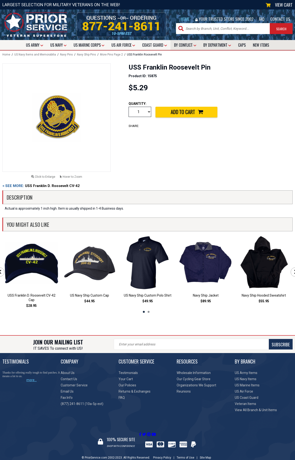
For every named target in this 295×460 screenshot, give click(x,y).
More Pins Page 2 (111, 54)
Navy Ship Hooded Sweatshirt (264, 295)
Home (6, 54)
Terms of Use (185, 453)
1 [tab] (144, 312)
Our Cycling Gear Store (193, 379)
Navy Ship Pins (86, 54)
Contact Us (69, 379)
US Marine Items (247, 385)
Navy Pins (66, 54)
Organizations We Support (196, 385)
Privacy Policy (162, 453)
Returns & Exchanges (134, 391)
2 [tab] (149, 312)
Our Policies (127, 385)
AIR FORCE (123, 45)
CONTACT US (280, 19)
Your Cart (126, 379)
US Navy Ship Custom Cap (89, 295)
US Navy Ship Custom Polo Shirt (147, 295)
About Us (68, 373)
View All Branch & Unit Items (256, 410)
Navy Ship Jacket (206, 295)
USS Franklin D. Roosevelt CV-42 (41, 186)
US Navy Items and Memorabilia (35, 54)
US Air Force (244, 391)
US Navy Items (245, 379)
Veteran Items (245, 404)
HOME (185, 19)
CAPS (242, 45)
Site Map (205, 453)
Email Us (67, 391)
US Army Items (246, 373)
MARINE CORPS (89, 45)
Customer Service (74, 385)
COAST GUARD (154, 45)
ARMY (34, 45)
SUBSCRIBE (145, 344)
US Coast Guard (246, 397)
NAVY (58, 45)
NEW (261, 45)
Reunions (184, 391)
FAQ (262, 19)
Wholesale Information (194, 373)
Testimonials (128, 373)
